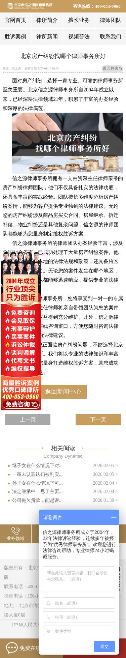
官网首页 (15, 20)
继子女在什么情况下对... (37, 465)
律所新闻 (47, 36)
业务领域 (15, 538)
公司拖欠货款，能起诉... (37, 500)
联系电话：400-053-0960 (29, 586)
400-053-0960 (107, 6)
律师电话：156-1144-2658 (30, 596)
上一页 (28, 419)
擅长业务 (79, 20)
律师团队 (110, 20)
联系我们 (110, 36)
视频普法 (79, 36)
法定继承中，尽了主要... (37, 491)
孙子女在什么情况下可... (37, 483)
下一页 (98, 419)
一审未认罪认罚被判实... (37, 474)
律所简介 (47, 20)
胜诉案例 (15, 36)
